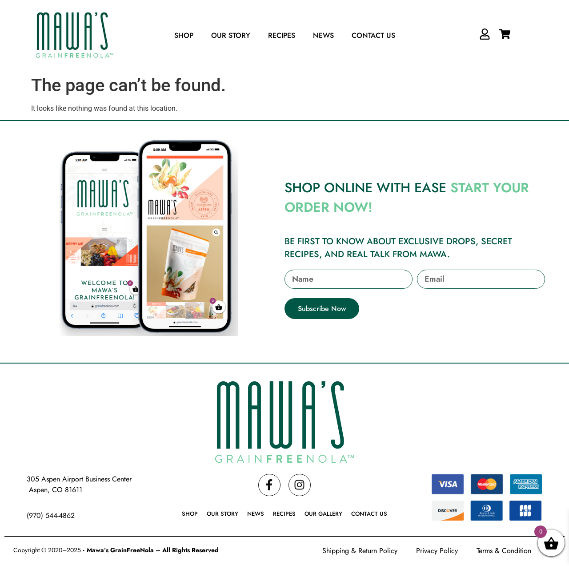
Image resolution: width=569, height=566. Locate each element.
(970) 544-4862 (51, 515)
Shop (183, 35)
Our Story (230, 35)
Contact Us (373, 35)
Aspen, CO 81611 (54, 490)
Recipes (281, 35)
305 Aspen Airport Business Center (79, 479)
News (323, 35)
